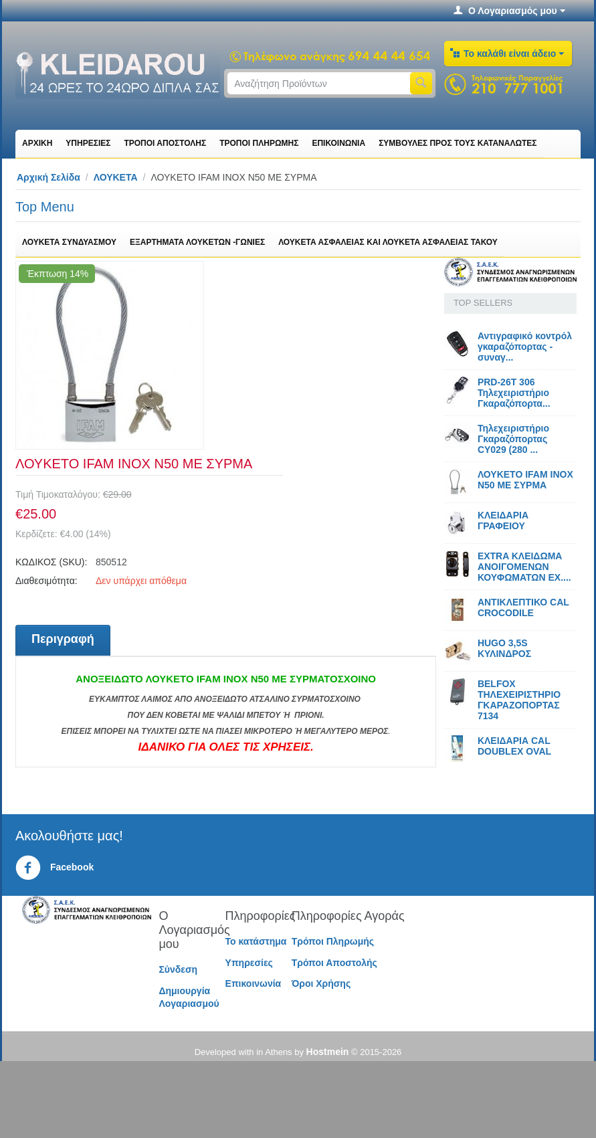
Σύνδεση (178, 969)
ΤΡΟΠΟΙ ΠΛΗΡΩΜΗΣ (258, 143)
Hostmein (327, 1051)
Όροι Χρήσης (321, 983)
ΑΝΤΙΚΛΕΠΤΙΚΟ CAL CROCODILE (523, 607)
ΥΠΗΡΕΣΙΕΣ (88, 143)
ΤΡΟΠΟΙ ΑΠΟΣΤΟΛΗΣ (165, 143)
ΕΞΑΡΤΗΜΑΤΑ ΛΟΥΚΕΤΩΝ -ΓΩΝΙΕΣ (197, 242)
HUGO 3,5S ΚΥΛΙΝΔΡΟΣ (504, 648)
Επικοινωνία (253, 983)
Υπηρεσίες (249, 962)
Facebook (54, 867)
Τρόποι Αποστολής (334, 962)
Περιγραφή (62, 639)
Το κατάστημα (256, 941)
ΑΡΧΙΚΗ (37, 143)
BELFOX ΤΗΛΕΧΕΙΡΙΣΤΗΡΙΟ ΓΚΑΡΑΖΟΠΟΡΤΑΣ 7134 (519, 699)
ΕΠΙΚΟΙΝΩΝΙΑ (338, 143)
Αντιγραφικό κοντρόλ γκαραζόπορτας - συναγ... (525, 346)
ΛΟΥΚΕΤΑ (116, 177)
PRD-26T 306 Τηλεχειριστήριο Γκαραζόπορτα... (514, 393)
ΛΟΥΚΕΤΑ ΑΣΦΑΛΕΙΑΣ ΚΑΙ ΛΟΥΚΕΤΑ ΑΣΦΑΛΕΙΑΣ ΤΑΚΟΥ (388, 242)
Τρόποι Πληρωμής (333, 941)
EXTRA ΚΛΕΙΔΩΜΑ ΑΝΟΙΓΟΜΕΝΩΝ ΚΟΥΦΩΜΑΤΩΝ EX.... (524, 567)
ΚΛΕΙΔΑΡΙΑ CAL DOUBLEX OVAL (514, 746)
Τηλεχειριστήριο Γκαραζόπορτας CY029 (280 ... (513, 439)
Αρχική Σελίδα (48, 177)
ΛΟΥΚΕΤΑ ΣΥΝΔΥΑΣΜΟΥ (69, 242)
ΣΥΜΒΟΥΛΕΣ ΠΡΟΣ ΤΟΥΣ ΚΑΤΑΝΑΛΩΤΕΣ (457, 143)
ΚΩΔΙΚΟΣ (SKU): (51, 562)
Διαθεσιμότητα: (46, 580)
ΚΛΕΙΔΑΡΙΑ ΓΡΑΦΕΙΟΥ (503, 520)
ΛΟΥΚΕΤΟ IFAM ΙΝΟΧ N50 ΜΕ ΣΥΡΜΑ (525, 479)
